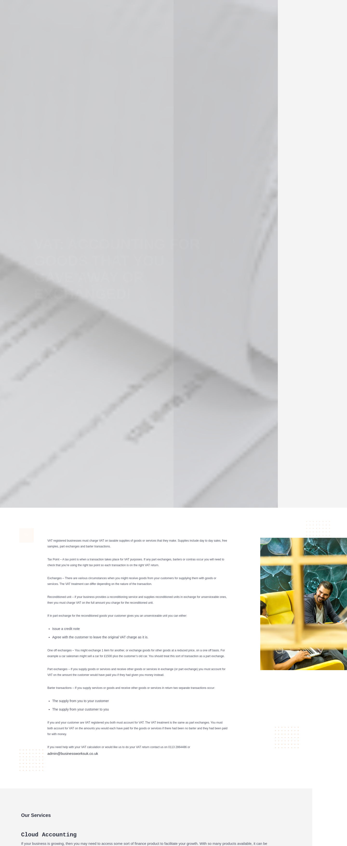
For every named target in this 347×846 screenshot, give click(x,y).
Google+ (327, 275)
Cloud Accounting (198, 5)
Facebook (319, 251)
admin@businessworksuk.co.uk (72, 842)
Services (171, 6)
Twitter (323, 259)
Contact (315, 6)
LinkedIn (325, 267)
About (152, 6)
